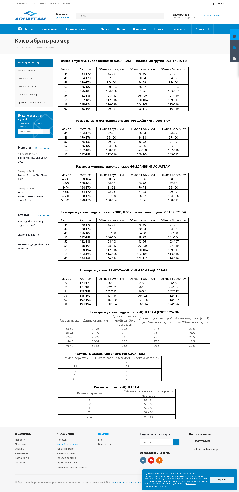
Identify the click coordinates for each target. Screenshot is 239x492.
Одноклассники (159, 460)
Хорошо (222, 479)
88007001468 (181, 15)
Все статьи (43, 215)
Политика (20, 444)
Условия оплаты (65, 453)
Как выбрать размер (68, 444)
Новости (20, 439)
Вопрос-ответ (106, 444)
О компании (23, 434)
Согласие (20, 462)
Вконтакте (143, 460)
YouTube (151, 460)
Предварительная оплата (71, 466)
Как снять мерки (65, 448)
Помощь (61, 439)
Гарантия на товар (67, 462)
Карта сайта (22, 457)
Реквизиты (21, 453)
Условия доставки (66, 457)
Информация (65, 434)
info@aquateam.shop (206, 449)
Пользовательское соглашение (128, 482)
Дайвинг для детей (28, 234)
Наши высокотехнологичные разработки (30, 196)
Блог (101, 439)
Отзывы (19, 448)
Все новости (42, 148)
